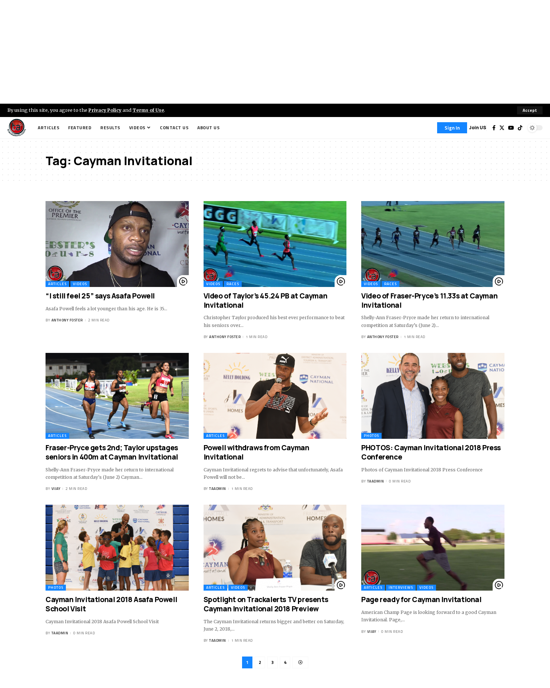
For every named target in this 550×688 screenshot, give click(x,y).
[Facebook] (493, 128)
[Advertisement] (275, 52)
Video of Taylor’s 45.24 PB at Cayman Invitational (266, 300)
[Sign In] (452, 127)
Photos (371, 435)
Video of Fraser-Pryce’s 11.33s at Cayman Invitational (429, 300)
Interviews (401, 588)
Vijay (56, 489)
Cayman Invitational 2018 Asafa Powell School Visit (111, 604)
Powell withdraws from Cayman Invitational (256, 452)
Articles (57, 284)
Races (233, 284)
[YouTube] (511, 128)
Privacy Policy (105, 110)
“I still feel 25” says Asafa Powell (100, 296)
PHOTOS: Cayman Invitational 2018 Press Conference (431, 452)
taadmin (217, 489)
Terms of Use (150, 110)
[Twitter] (501, 128)
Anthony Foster (67, 320)
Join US (477, 127)
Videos (80, 284)
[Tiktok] (520, 128)
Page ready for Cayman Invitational (421, 600)
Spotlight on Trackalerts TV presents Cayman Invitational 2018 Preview (266, 604)
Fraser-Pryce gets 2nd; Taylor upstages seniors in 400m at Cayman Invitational (112, 452)
